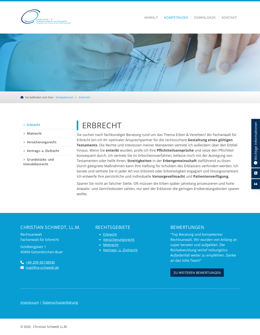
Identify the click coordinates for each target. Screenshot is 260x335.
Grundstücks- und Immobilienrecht (38, 161)
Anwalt (151, 17)
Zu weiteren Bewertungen (197, 272)
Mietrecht (34, 133)
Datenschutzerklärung (60, 302)
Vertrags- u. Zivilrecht (43, 151)
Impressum (29, 302)
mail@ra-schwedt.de (42, 267)
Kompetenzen (176, 17)
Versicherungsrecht (41, 142)
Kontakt (229, 17)
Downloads (205, 17)
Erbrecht (84, 97)
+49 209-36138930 (40, 262)
